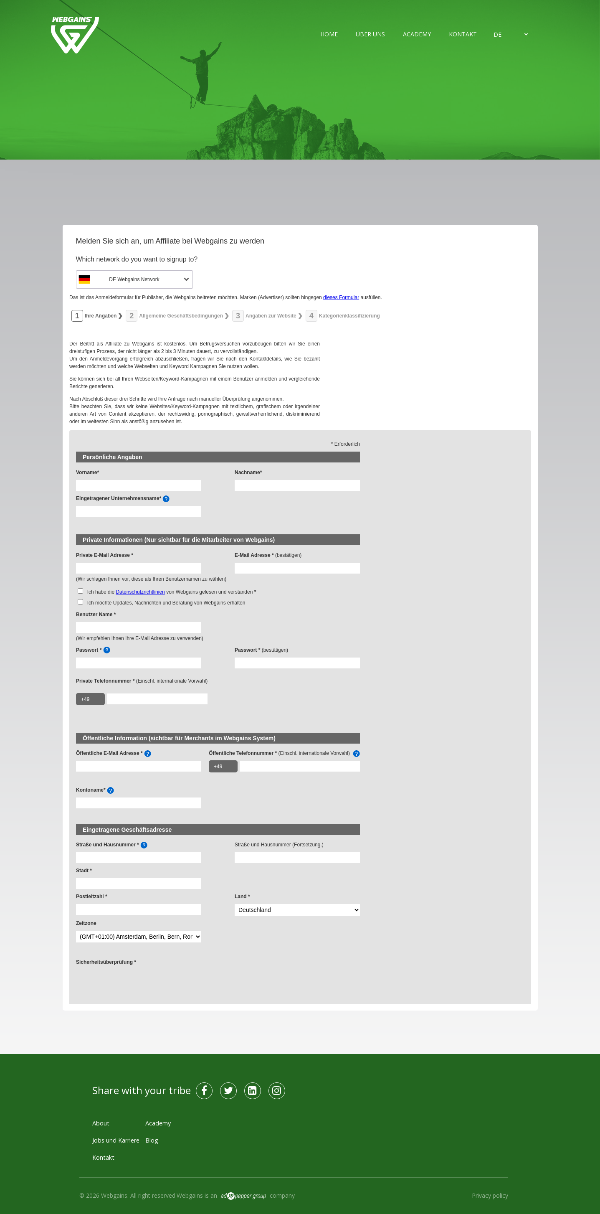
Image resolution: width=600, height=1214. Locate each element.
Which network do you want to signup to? (137, 259)
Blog (151, 1140)
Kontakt (463, 34)
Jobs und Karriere (115, 1140)
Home (329, 34)
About (100, 1123)
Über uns (370, 34)
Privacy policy (490, 1195)
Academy (417, 34)
